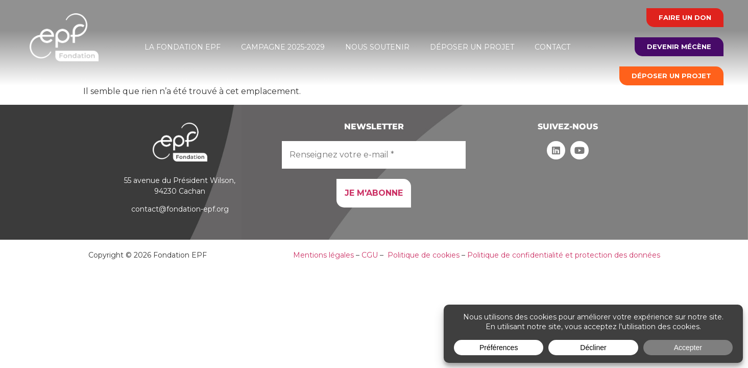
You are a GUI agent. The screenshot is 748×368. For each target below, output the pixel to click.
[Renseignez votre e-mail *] (374, 155)
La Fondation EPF (182, 47)
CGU (369, 255)
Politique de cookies (424, 255)
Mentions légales (323, 255)
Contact (552, 47)
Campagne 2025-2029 (283, 47)
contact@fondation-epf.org (180, 209)
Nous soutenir (377, 47)
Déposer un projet (472, 47)
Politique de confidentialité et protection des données (563, 255)
